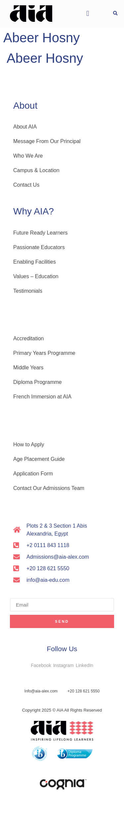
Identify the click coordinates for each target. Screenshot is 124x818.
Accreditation (28, 338)
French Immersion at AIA (42, 396)
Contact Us (26, 185)
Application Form (33, 473)
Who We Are (28, 156)
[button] (88, 13)
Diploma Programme (37, 382)
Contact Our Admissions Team (48, 488)
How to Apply (28, 444)
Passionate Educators (39, 247)
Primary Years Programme (44, 353)
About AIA (25, 127)
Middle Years (28, 367)
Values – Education (36, 276)
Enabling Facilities (34, 262)
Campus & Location (36, 170)
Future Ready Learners (40, 233)
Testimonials (27, 291)
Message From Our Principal (47, 141)
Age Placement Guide (39, 459)
